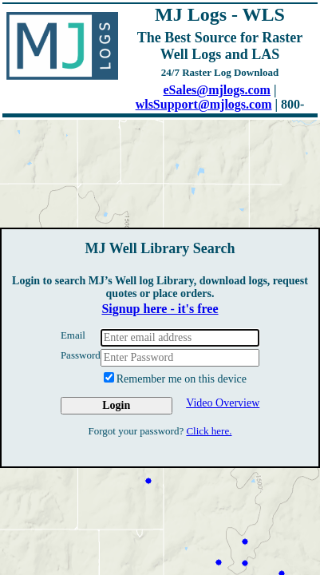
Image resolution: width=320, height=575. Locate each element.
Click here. (208, 431)
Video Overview (222, 403)
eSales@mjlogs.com (217, 90)
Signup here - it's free (159, 308)
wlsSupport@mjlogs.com (204, 104)
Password (81, 355)
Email (73, 335)
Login (116, 405)
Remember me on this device (175, 378)
